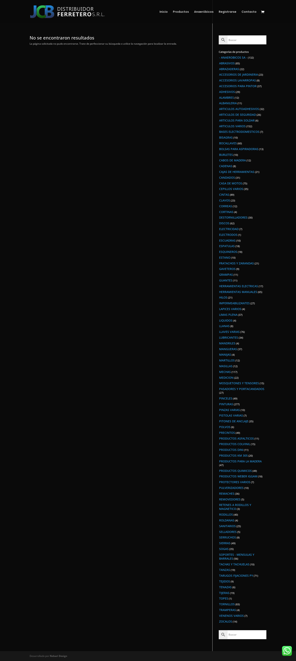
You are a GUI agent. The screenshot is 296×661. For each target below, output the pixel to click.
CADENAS (225, 166)
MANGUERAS (228, 349)
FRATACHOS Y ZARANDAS (236, 263)
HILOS (223, 297)
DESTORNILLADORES (233, 217)
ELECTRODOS (228, 235)
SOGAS (224, 549)
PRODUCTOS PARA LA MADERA (240, 461)
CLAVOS (224, 200)
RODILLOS (226, 514)
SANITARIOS (227, 526)
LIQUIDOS (225, 320)
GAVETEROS (227, 269)
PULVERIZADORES (231, 488)
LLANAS (224, 326)
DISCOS (224, 223)
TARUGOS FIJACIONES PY (236, 576)
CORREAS (225, 206)
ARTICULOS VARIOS (232, 126)
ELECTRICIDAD (229, 229)
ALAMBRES (226, 98)
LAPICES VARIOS (230, 309)
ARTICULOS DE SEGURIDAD (237, 115)
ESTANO (224, 257)
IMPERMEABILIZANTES (234, 303)
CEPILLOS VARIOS (231, 189)
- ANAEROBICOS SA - (233, 57)
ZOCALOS (225, 621)
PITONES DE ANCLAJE (233, 421)
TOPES (223, 598)
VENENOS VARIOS (231, 616)
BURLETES (226, 155)
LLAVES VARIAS (229, 332)
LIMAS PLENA (228, 315)
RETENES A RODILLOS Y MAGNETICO (235, 507)
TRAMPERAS (227, 610)
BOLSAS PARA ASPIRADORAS (238, 149)
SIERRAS (224, 543)
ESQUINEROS (228, 252)
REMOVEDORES (229, 499)
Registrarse (227, 12)
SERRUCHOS (227, 537)
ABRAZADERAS (229, 69)
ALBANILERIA (228, 103)
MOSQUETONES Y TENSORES (239, 383)
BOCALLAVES (228, 143)
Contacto (249, 12)
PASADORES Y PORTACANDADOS (241, 389)
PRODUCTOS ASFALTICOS (236, 438)
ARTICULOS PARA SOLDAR (237, 120)
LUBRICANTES (228, 337)
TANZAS (224, 570)
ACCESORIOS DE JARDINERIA (238, 74)
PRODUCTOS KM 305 (233, 455)
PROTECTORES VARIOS (234, 482)
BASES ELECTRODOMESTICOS (239, 132)
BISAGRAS (226, 137)
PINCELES (225, 398)
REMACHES (226, 493)
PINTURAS (226, 404)
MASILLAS (225, 366)
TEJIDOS (224, 581)
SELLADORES (228, 532)
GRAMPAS (226, 275)
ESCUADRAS (227, 240)
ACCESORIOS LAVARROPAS (237, 80)
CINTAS (224, 195)
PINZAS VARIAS (229, 410)
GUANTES (225, 280)
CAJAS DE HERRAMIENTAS (236, 172)
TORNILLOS (227, 604)
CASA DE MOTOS (230, 183)
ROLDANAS (226, 520)
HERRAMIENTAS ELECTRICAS (238, 286)
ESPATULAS (227, 246)
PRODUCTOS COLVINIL (234, 444)
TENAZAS (225, 587)
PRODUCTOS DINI (231, 450)
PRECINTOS (227, 433)
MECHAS (225, 372)
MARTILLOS (227, 360)
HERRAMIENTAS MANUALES (238, 292)
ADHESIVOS (227, 92)
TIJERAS (224, 593)
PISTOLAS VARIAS (231, 415)
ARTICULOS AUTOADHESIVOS (239, 109)
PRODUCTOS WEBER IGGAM (238, 476)
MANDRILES (227, 343)
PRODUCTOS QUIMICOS (235, 471)
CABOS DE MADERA (232, 160)
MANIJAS (225, 355)
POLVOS (224, 427)
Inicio (164, 12)
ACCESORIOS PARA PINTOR (238, 86)
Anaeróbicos (204, 12)
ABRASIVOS (227, 63)
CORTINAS (226, 212)
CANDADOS (227, 177)
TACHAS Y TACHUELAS (234, 564)
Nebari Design (58, 656)
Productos (181, 12)
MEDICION (226, 378)
